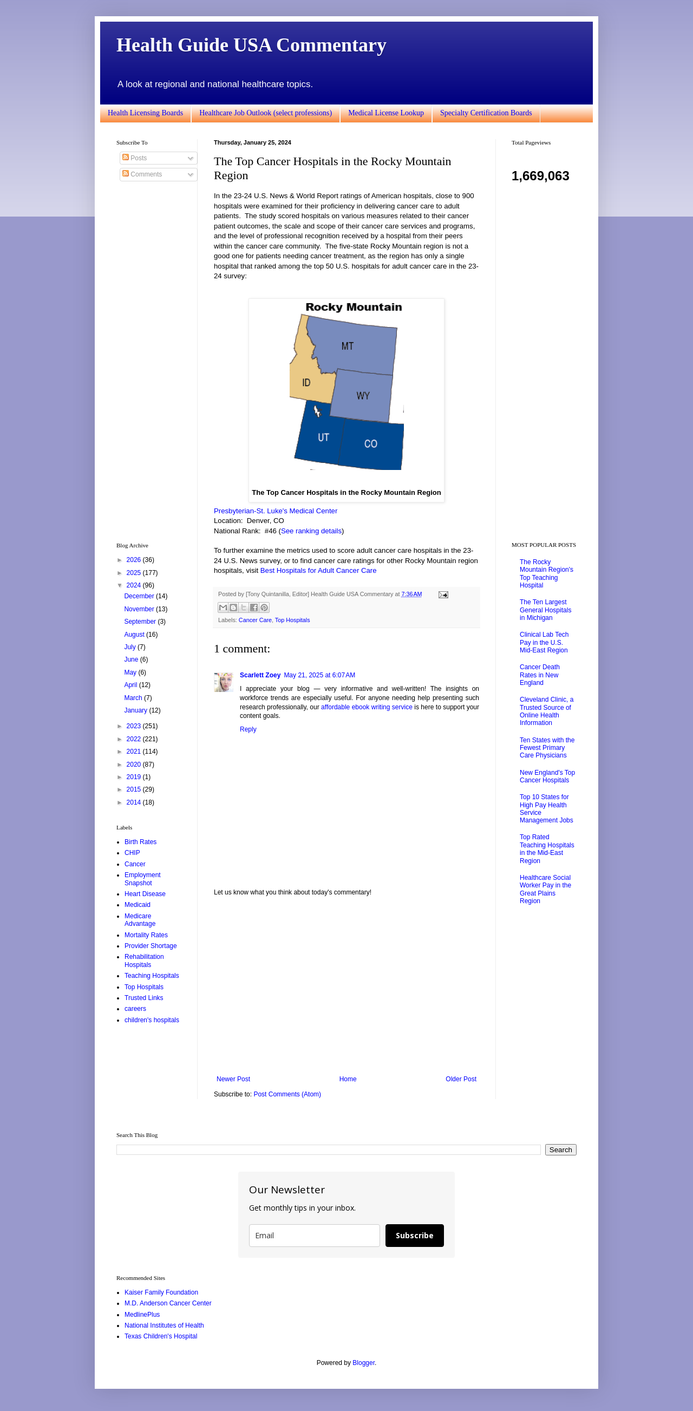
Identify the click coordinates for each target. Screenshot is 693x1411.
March (134, 698)
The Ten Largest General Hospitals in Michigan (545, 610)
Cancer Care (255, 620)
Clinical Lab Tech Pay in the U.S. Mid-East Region (544, 642)
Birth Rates (140, 842)
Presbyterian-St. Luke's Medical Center (275, 511)
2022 (135, 739)
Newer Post (233, 1079)
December (140, 596)
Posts (134, 158)
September (141, 621)
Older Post (461, 1079)
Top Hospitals (292, 620)
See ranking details (311, 531)
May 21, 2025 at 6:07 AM (319, 675)
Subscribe (415, 1235)
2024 (135, 585)
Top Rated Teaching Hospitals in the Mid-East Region (547, 848)
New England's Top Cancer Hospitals (547, 776)
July (131, 647)
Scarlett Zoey (260, 675)
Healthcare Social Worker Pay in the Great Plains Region (545, 889)
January (136, 710)
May (131, 672)
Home (348, 1079)
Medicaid (138, 905)
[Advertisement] (346, 986)
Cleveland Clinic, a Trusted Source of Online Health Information (546, 711)
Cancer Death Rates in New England (540, 675)
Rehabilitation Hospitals (144, 960)
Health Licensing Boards (145, 113)
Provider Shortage (151, 946)
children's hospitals (152, 1020)
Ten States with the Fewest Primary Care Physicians (547, 748)
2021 (135, 751)
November (140, 609)
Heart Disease (145, 894)
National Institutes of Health (164, 1325)
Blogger (363, 1363)
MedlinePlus (142, 1314)
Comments (142, 174)
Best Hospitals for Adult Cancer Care (318, 570)
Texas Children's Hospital (161, 1336)
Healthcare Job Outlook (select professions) (265, 113)
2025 (135, 573)
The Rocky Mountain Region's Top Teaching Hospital (546, 573)
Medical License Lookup (386, 113)
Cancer (135, 864)
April (131, 685)
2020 (135, 764)
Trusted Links (144, 998)
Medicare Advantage (140, 919)
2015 (135, 789)
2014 (135, 802)
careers (135, 1008)
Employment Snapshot (143, 878)
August (135, 634)
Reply (248, 729)
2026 (135, 560)
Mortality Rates (146, 935)
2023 (135, 726)
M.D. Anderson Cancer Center (168, 1303)
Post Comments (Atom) (287, 1094)
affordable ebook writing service (367, 707)
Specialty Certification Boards (486, 113)
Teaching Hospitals (152, 975)
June (132, 659)
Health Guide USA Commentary (251, 45)
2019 (135, 777)
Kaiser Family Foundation (161, 1292)
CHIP (132, 853)
